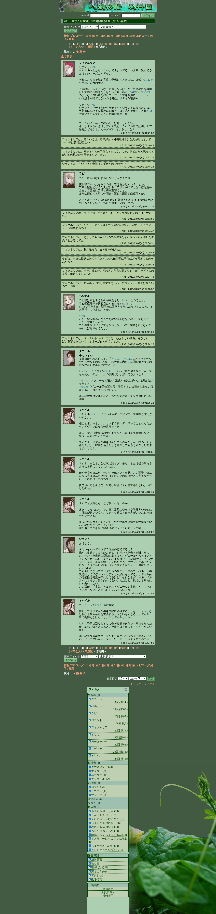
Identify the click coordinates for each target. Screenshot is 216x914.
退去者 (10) (94, 806)
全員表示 (108, 888)
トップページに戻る (142, 684)
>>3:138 (83, 380)
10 (106, 43)
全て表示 (66, 56)
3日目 (102, 35)
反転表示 (108, 895)
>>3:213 (147, 92)
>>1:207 (128, 358)
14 (126, 43)
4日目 (109, 35)
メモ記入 (75, 46)
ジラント (84, 538)
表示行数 (111, 678)
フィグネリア (87, 62)
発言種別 (93, 855)
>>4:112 (126, 558)
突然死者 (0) (95, 799)
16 (137, 43)
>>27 (98, 604)
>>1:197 (116, 358)
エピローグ (143, 35)
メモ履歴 (87, 46)
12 (116, 43)
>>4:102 (66, 142)
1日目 (87, 35)
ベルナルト (85, 295)
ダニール (84, 351)
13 (121, 43)
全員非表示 (108, 892)
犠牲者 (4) (94, 762)
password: (125, 15)
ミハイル (84, 409)
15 (131, 43)
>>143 (108, 371)
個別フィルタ (72, 26)
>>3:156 (83, 386)
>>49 (100, 338)
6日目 (124, 35)
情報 (66, 35)
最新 (71, 39)
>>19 (95, 414)
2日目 (95, 35)
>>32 (93, 104)
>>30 (93, 67)
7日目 (132, 35)
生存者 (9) (94, 695)
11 (111, 43)
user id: (95, 15)
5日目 (117, 35)
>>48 (92, 212)
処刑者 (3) (94, 782)
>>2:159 (83, 371)
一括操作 (93, 885)
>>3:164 (129, 92)
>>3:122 (145, 79)
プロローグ (77, 35)
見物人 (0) (94, 803)
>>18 (149, 110)
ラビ (81, 173)
